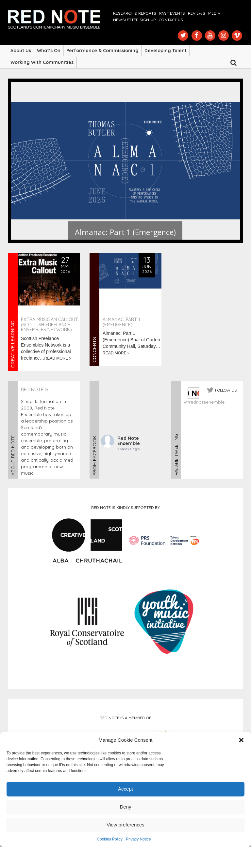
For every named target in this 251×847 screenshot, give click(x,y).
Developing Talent (165, 50)
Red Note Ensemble (128, 441)
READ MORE (57, 358)
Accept (125, 789)
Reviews (196, 13)
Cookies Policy (110, 839)
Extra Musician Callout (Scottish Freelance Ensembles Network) (49, 325)
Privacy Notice (138, 839)
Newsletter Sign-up (134, 19)
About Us (20, 50)
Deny (125, 807)
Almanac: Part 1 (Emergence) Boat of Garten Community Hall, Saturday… (131, 340)
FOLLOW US (226, 390)
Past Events (172, 13)
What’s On (48, 50)
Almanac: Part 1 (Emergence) (121, 322)
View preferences (125, 824)
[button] (241, 740)
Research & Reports (134, 13)
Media (214, 13)
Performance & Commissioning (102, 50)
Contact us (171, 19)
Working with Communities (42, 62)
